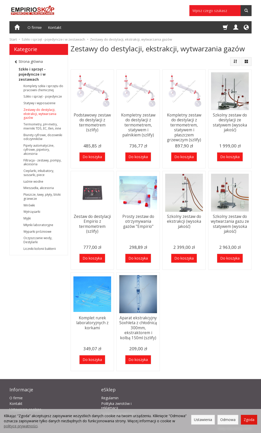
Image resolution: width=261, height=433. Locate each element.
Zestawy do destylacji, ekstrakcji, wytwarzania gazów (39, 114)
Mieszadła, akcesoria (38, 188)
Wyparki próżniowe (37, 231)
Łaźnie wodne (33, 181)
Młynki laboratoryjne (38, 225)
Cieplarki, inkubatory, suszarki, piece (38, 173)
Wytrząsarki (31, 211)
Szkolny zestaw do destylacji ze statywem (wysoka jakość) (230, 122)
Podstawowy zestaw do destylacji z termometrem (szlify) (92, 122)
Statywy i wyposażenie (39, 103)
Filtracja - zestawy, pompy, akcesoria (42, 162)
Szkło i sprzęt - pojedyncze (42, 96)
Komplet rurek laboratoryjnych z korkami (92, 322)
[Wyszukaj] (246, 10)
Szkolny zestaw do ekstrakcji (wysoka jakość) (184, 221)
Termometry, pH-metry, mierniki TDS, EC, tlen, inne (42, 126)
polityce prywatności (20, 426)
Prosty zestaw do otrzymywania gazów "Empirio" (138, 221)
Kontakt (54, 27)
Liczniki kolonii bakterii (39, 249)
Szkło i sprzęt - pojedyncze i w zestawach (32, 74)
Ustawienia (203, 419)
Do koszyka (92, 156)
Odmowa (228, 419)
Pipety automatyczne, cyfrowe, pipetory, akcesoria (38, 149)
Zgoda (249, 419)
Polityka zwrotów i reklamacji (116, 405)
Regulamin (110, 397)
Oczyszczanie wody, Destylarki (37, 240)
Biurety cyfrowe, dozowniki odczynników (42, 137)
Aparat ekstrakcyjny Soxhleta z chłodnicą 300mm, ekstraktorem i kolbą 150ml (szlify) (138, 327)
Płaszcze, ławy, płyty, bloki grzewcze (42, 196)
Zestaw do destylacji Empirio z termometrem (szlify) (92, 223)
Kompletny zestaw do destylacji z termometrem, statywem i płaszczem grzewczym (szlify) (184, 126)
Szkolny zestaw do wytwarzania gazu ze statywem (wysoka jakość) (230, 223)
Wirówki (29, 205)
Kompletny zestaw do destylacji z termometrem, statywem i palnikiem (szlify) (138, 124)
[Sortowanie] (235, 61)
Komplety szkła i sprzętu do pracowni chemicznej (43, 88)
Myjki (27, 218)
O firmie (35, 27)
